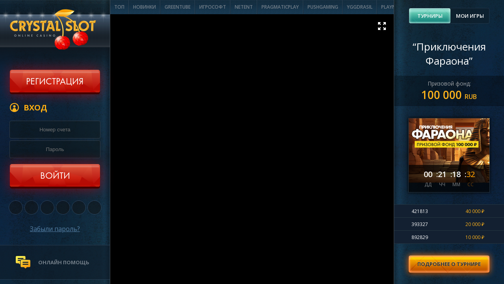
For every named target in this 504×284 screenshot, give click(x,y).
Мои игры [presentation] (470, 15)
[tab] (429, 15)
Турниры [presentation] (430, 15)
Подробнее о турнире (449, 263)
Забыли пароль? (55, 228)
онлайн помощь (63, 262)
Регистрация (54, 82)
